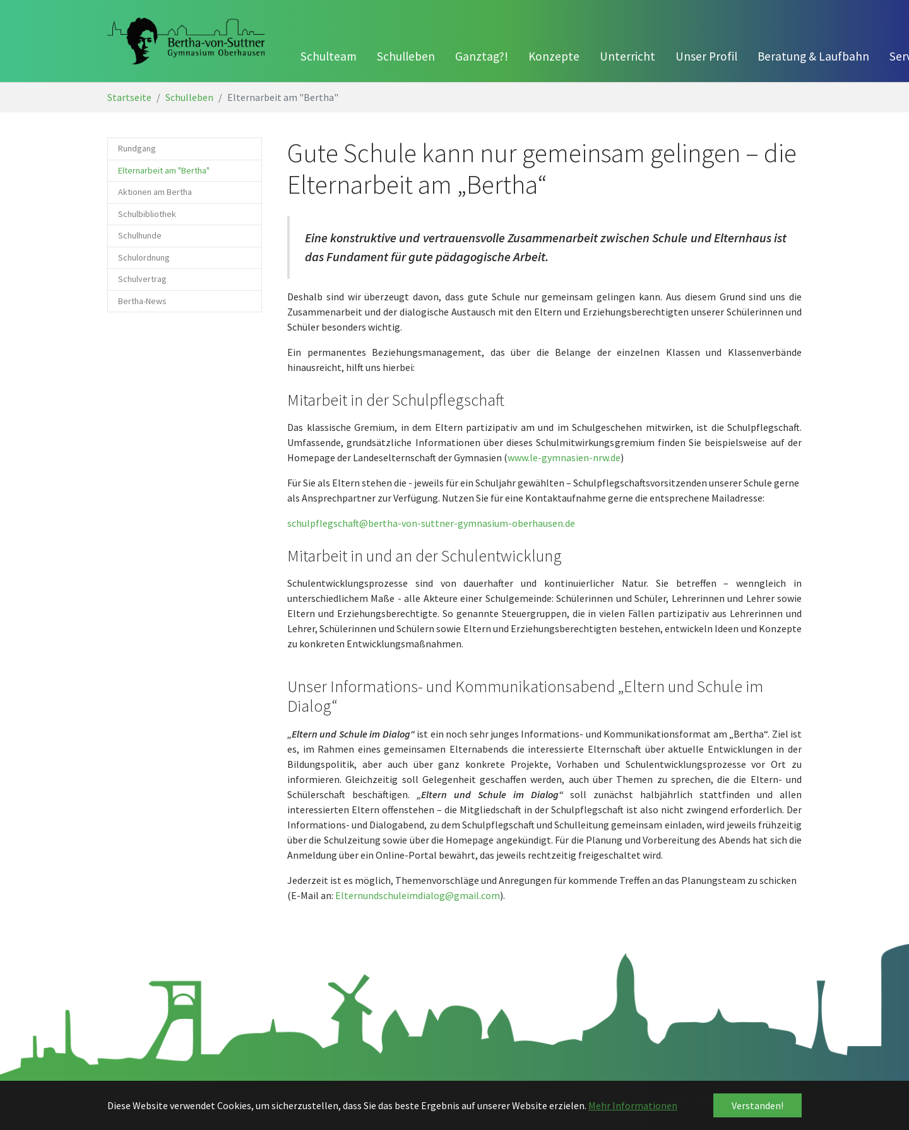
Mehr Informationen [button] (632, 1105)
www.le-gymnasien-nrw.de (564, 457)
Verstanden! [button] (757, 1105)
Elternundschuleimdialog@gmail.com (417, 895)
